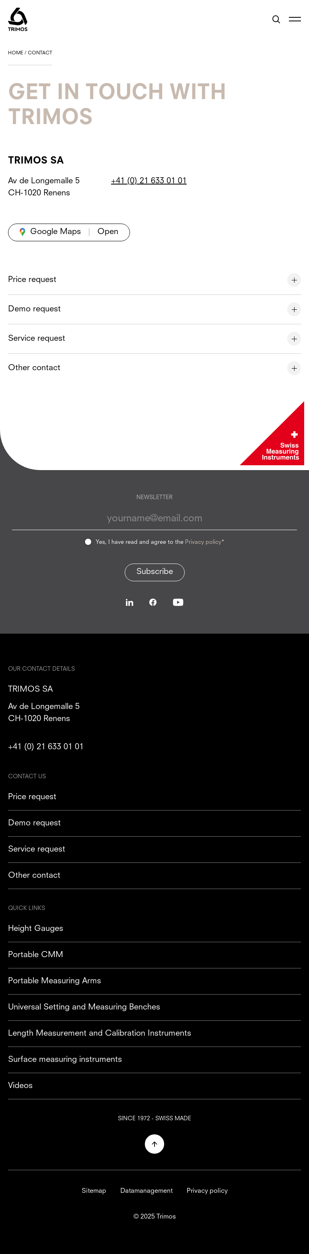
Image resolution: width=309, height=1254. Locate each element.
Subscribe (154, 572)
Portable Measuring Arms (54, 981)
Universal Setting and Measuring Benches (84, 1007)
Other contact (34, 876)
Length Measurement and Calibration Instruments (99, 1034)
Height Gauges (35, 929)
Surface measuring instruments (65, 1060)
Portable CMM (35, 955)
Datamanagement (146, 1191)
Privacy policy (203, 542)
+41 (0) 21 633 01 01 (149, 181)
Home (15, 53)
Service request (36, 850)
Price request (32, 797)
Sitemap (94, 1191)
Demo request (34, 823)
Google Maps (55, 232)
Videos (20, 1086)
